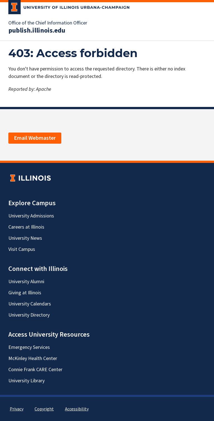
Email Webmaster (35, 138)
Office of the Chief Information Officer (47, 23)
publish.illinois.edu (36, 30)
